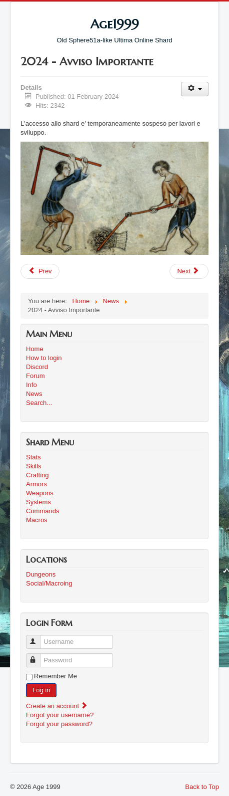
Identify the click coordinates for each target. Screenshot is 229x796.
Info (31, 385)
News (34, 394)
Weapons (40, 493)
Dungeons (41, 574)
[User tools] (194, 89)
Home (35, 349)
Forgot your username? (60, 715)
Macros (37, 520)
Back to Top (202, 787)
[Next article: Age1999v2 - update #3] (189, 271)
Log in (41, 690)
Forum (35, 376)
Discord (37, 367)
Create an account (57, 706)
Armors (36, 484)
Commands (42, 511)
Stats (33, 457)
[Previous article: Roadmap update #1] (40, 271)
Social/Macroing (49, 583)
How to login (44, 358)
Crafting (37, 475)
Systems (38, 502)
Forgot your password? (59, 724)
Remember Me (55, 676)
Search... (39, 402)
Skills (33, 466)
